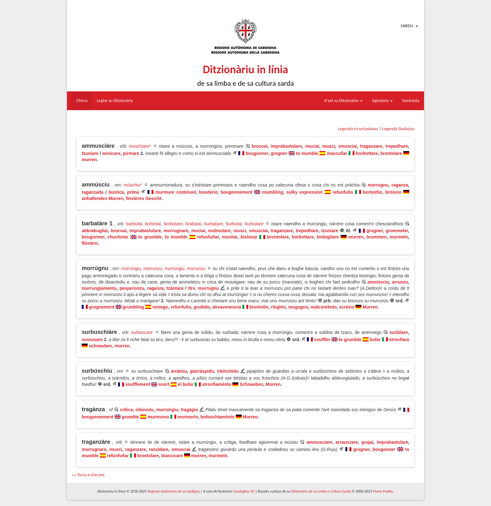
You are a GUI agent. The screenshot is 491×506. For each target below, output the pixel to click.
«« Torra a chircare (88, 475)
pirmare (131, 153)
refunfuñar (208, 236)
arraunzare (347, 442)
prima (133, 192)
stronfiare (399, 339)
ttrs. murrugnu (203, 288)
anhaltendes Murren (102, 198)
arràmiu (179, 371)
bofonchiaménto (217, 416)
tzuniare (90, 153)
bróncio (393, 192)
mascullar (337, 153)
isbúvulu (145, 409)
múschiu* (133, 184)
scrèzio (346, 306)
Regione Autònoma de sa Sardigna (173, 491)
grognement (101, 306)
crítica (126, 409)
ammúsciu (378, 281)
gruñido (202, 306)
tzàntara (175, 288)
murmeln (399, 236)
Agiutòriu (382, 100)
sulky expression (304, 192)
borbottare (367, 153)
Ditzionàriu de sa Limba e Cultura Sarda (321, 491)
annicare (111, 153)
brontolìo (259, 306)
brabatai (193, 223)
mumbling (272, 192)
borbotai (153, 223)
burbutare (254, 223)
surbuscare (142, 332)
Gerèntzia (410, 100)
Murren (370, 306)
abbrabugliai (95, 230)
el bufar (186, 384)
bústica (116, 192)
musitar (230, 236)
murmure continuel (175, 192)
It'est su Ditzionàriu (343, 100)
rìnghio (278, 306)
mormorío (188, 416)
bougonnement (236, 192)
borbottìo (372, 192)
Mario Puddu (383, 491)
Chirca (81, 100)
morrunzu (152, 268)
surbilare (399, 332)
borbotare (173, 223)
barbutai (134, 223)
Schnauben (251, 384)
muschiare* (140, 146)
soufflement (137, 384)
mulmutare (219, 230)
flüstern (90, 243)
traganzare (371, 146)
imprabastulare (286, 146)
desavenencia (226, 306)
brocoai (260, 146)
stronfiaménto (216, 384)
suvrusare (92, 339)
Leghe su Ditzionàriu (115, 100)
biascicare (172, 455)
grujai (367, 442)
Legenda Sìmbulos (398, 128)
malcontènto (324, 306)
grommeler (397, 230)
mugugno (298, 306)
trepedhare (396, 146)
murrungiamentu (99, 288)
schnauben (100, 345)
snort (163, 384)
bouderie (208, 192)
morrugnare (176, 230)
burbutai (234, 223)
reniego (160, 306)
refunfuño (343, 192)
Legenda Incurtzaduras (358, 128)
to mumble (307, 153)
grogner (279, 153)
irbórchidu (228, 371)
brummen (377, 236)
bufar (375, 339)
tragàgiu (189, 409)
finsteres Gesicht (144, 198)
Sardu (407, 25)
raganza (399, 184)
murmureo (158, 416)
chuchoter (118, 236)
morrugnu (378, 184)
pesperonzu (132, 288)
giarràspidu (202, 371)
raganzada (92, 192)
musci (328, 146)
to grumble (150, 236)
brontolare (391, 153)
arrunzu (400, 281)
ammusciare (319, 442)
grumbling (133, 306)
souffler (322, 339)
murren (89, 159)
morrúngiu (131, 268)
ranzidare (158, 449)
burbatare (213, 223)
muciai (312, 146)
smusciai (347, 146)
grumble (130, 416)
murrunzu (196, 268)
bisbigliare (328, 236)
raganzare (135, 449)
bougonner (257, 153)
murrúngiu (174, 268)
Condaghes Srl (244, 491)
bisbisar (248, 236)
